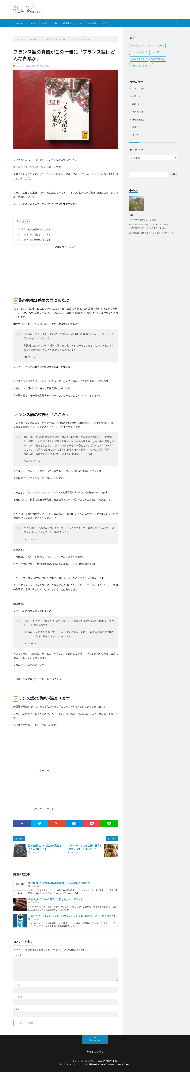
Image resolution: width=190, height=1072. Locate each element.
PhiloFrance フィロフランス (103, 1061)
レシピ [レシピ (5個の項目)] (155, 52)
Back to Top (95, 1040)
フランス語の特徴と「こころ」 (34, 234)
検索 (173, 174)
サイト (16, 1009)
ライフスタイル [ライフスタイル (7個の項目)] (139, 52)
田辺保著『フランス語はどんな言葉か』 (34, 167)
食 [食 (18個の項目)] (148, 65)
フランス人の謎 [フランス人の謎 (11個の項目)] (155, 45)
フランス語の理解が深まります (34, 239)
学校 (55, 23)
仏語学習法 (44, 66)
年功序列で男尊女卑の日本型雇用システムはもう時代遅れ (59, 882)
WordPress (123, 1064)
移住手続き (68, 23)
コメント (17, 955)
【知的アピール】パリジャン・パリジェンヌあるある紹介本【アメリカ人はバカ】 (72, 915)
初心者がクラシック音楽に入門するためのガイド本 (55, 899)
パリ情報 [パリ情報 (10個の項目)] (137, 45)
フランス (32, 23)
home (19, 23)
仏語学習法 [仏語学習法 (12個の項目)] (158, 59)
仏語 (44, 23)
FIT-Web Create (97, 1064)
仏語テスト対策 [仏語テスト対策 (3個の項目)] (139, 59)
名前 (16, 985)
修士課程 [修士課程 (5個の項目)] (136, 65)
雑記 (105, 23)
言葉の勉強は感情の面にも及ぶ (34, 229)
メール (17, 997)
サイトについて (95, 1051)
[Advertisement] (65, 269)
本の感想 (92, 23)
